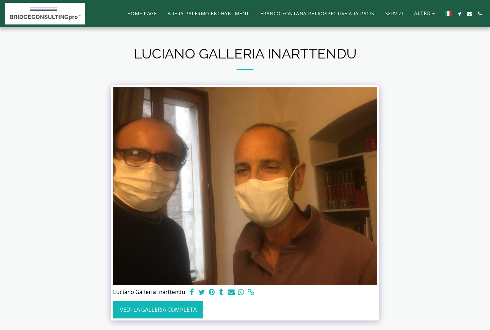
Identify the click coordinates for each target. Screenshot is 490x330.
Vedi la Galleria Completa (158, 309)
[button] (459, 13)
